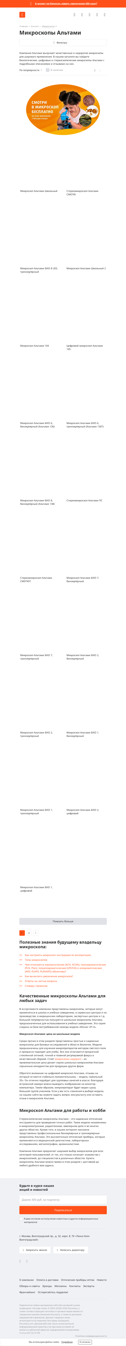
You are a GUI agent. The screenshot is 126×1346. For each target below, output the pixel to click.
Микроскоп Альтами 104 (34, 345)
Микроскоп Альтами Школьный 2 (86, 268)
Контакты (75, 1286)
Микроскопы (48, 26)
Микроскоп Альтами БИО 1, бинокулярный (83, 734)
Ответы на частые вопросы (41, 981)
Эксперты (88, 1286)
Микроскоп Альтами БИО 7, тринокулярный (36, 656)
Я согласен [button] (85, 1342)
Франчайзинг (27, 1292)
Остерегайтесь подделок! (53, 1292)
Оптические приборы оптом (77, 1279)
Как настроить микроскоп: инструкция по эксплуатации (58, 955)
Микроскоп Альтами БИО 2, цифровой (83, 811)
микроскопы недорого (68, 1059)
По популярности (29, 70)
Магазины (61, 1286)
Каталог (35, 26)
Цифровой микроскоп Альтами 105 (85, 347)
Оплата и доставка (47, 1279)
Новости (102, 1279)
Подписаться (63, 1210)
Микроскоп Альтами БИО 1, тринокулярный (36, 811)
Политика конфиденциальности (91, 1336)
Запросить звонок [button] (36, 1250)
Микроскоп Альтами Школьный (38, 191)
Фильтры (62, 42)
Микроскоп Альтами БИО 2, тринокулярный (36, 734)
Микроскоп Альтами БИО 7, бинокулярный (83, 579)
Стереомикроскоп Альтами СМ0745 (82, 192)
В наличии (57, 70)
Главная (23, 26)
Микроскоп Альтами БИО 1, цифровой (36, 889)
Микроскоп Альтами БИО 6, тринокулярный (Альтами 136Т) (85, 424)
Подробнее (67, 1342)
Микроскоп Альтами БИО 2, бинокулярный (83, 656)
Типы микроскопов (36, 959)
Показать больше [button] (63, 921)
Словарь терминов (36, 985)
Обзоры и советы (29, 1286)
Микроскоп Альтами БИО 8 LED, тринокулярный (39, 270)
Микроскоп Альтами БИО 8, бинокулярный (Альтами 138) (37, 502)
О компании (26, 1279)
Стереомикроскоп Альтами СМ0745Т (36, 579)
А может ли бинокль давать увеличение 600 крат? (66, 3)
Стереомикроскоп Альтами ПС (84, 500)
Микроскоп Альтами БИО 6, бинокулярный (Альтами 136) (37, 424)
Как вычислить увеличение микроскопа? (49, 976)
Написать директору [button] (71, 1250)
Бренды (47, 1286)
